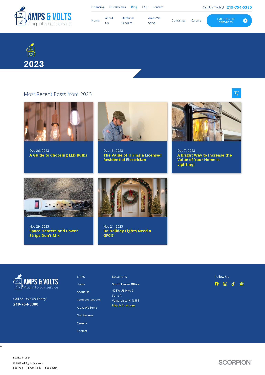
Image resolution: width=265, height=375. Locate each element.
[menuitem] (18, 368)
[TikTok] (233, 284)
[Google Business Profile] (242, 284)
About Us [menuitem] (109, 20)
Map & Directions (123, 305)
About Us (83, 292)
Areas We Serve (87, 307)
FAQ (145, 7)
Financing (97, 7)
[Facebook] (217, 284)
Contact (158, 7)
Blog (134, 7)
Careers (82, 323)
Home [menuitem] (95, 20)
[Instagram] (225, 284)
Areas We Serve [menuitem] (154, 20)
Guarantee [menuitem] (179, 20)
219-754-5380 (239, 7)
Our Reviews (117, 7)
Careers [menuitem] (196, 20)
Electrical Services (89, 300)
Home (81, 284)
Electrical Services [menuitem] (128, 20)
